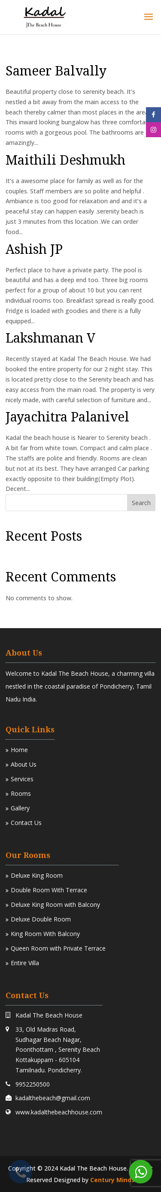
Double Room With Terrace (46, 890)
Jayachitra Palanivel (67, 416)
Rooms (18, 793)
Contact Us (24, 823)
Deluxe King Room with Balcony (53, 904)
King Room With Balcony (43, 934)
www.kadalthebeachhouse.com (58, 1112)
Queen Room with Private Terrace (56, 948)
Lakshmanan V (50, 337)
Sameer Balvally (56, 70)
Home (17, 750)
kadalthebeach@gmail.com (52, 1098)
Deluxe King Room (34, 875)
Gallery (18, 808)
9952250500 (32, 1084)
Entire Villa (22, 963)
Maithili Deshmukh (65, 160)
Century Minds (112, 1180)
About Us (21, 764)
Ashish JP (34, 249)
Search (141, 503)
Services (19, 779)
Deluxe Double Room (38, 919)
